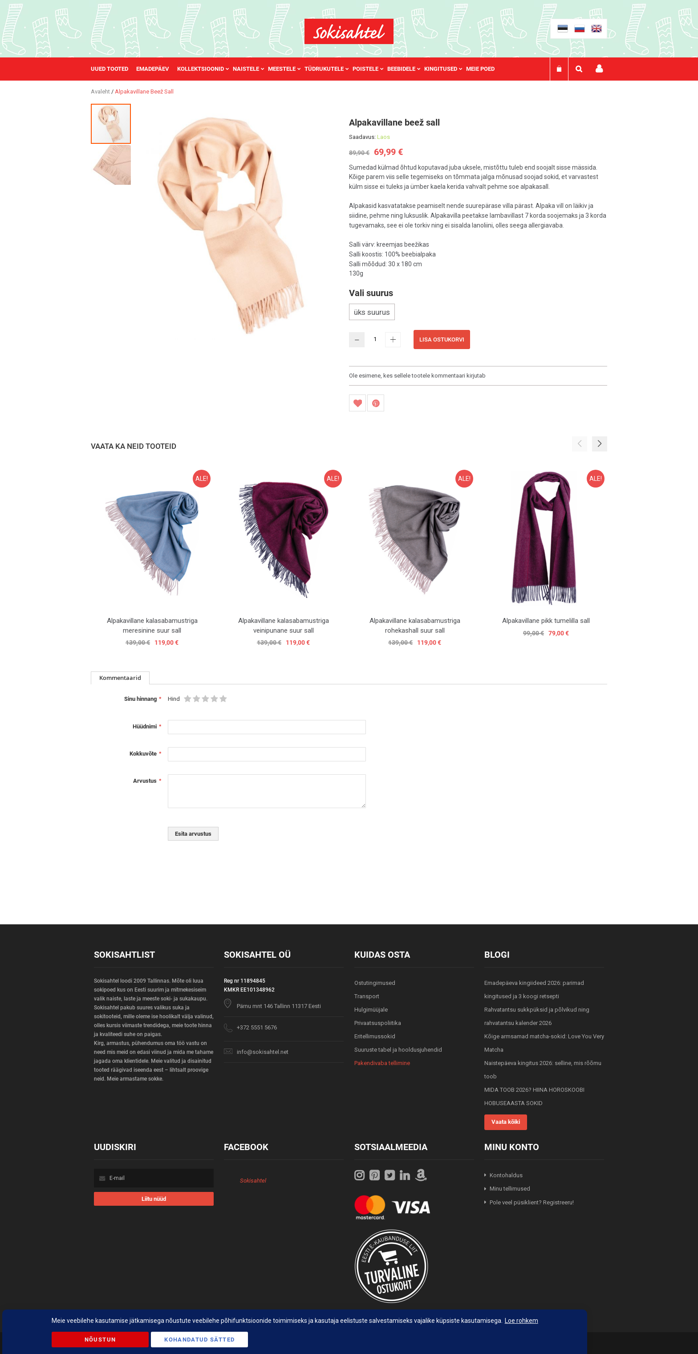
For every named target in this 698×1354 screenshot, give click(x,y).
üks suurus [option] (372, 312)
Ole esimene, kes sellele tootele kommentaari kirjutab (417, 375)
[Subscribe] (154, 1199)
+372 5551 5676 (257, 1027)
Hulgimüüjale (371, 1009)
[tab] (120, 677)
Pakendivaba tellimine (382, 1063)
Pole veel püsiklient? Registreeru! (532, 1202)
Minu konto (599, 68)
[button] (111, 164)
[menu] (297, 69)
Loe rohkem (521, 1320)
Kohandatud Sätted (199, 1339)
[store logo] (349, 31)
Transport (366, 996)
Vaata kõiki (505, 1121)
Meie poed (480, 68)
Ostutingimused (374, 983)
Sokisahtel (253, 1180)
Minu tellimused (510, 1188)
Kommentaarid (120, 678)
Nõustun (100, 1339)
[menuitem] (113, 69)
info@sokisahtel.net (262, 1052)
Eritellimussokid (374, 1036)
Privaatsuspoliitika (377, 1023)
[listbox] (478, 313)
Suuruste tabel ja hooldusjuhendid (398, 1049)
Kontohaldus (506, 1175)
